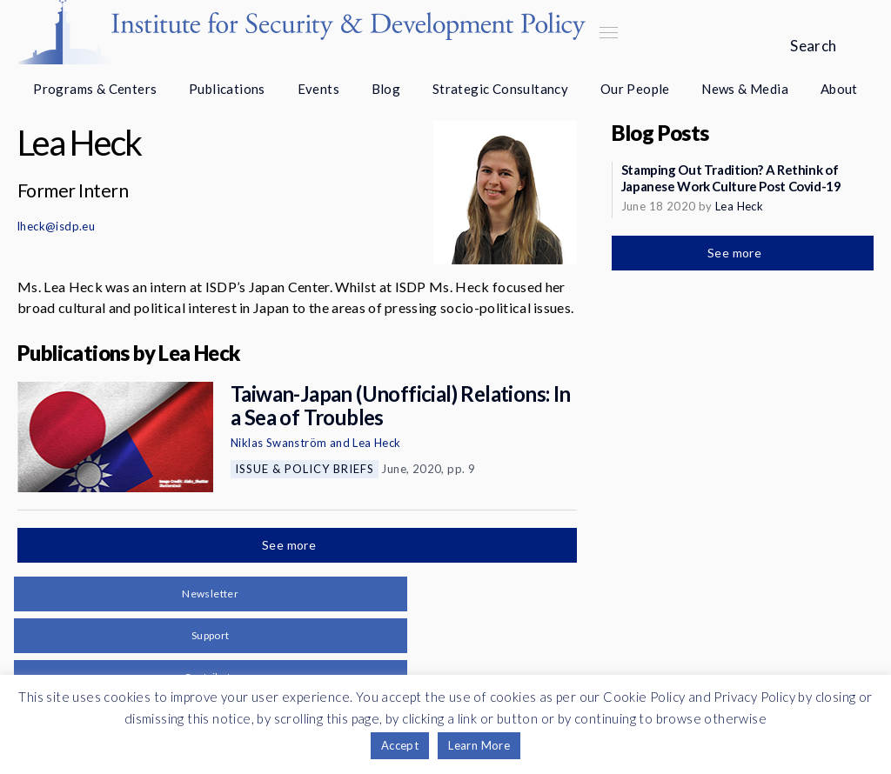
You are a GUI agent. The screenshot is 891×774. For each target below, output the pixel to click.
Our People (635, 89)
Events (318, 89)
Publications (227, 89)
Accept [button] (400, 745)
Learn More (479, 745)
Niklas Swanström (278, 443)
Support (210, 635)
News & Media (744, 89)
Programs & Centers (95, 89)
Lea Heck (376, 443)
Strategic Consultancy (500, 89)
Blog (386, 89)
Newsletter (210, 593)
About (839, 89)
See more (290, 544)
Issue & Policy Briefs (304, 469)
